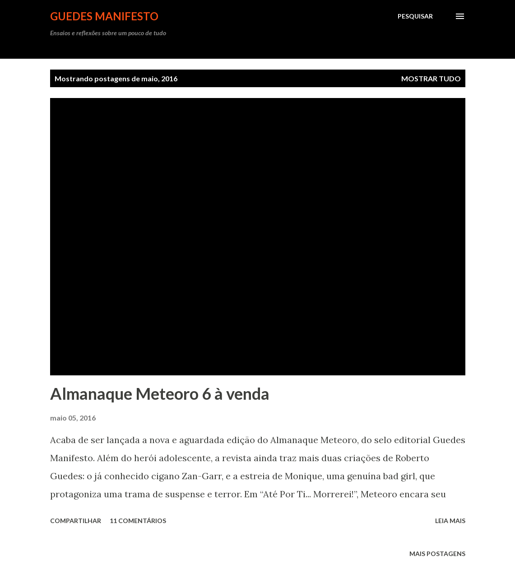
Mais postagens (437, 553)
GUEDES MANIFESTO (104, 16)
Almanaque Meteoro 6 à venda (159, 393)
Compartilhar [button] (75, 520)
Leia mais (450, 520)
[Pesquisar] (415, 16)
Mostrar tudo (431, 78)
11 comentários (138, 520)
